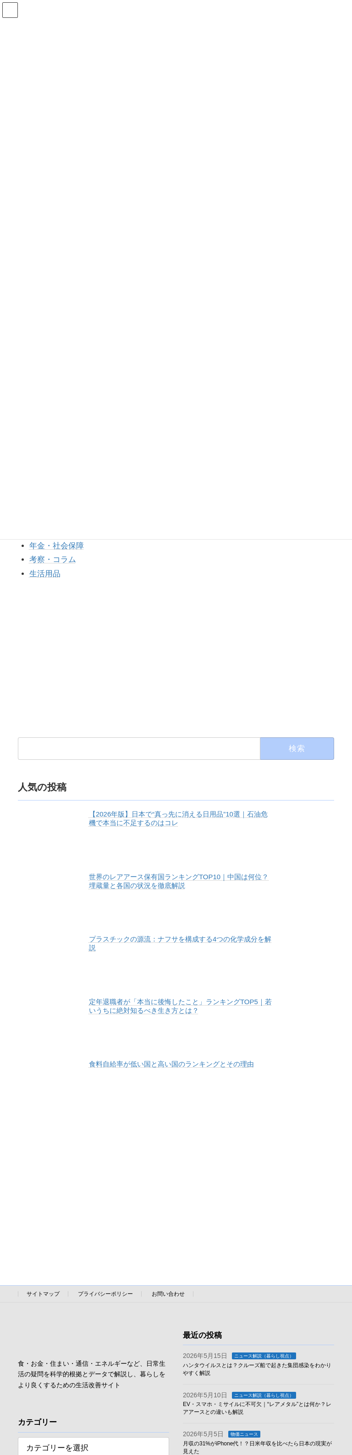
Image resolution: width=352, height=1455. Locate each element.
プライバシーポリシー (105, 1294)
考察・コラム (52, 559)
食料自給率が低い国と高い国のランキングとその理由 (171, 1064)
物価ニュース (244, 1434)
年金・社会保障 (56, 545)
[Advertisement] (176, 658)
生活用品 (44, 573)
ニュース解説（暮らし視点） (264, 1355)
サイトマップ (43, 1294)
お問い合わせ (168, 1294)
